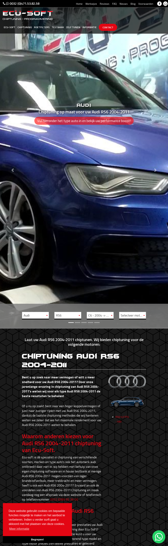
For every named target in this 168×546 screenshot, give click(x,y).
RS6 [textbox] (59, 315)
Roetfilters (41, 27)
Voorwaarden (145, 4)
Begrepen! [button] (37, 539)
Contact (108, 27)
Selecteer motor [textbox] (132, 315)
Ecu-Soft (9, 27)
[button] (12, 164)
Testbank (58, 27)
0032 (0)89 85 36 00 (64, 499)
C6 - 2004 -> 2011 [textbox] (100, 315)
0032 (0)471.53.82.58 (21, 3)
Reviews (104, 4)
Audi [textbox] (26, 315)
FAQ (114, 4)
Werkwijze (91, 4)
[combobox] (35, 315)
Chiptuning (24, 27)
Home (79, 4)
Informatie (89, 27)
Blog (133, 4)
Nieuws (124, 4)
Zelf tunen (73, 27)
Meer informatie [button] (19, 528)
